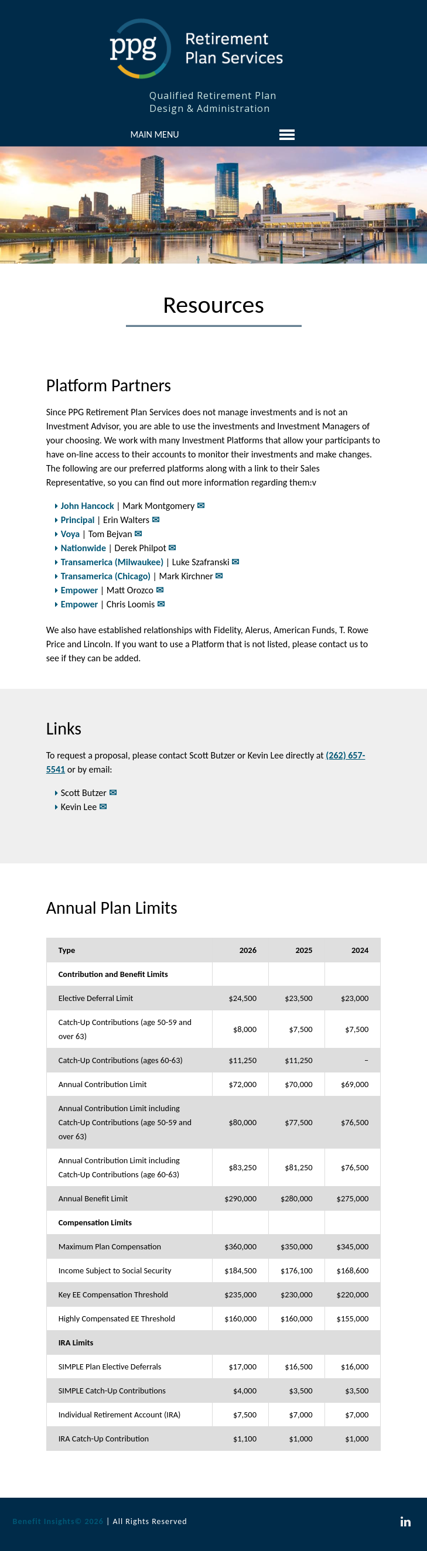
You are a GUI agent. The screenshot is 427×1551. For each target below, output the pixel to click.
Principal (78, 519)
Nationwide (83, 548)
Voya (70, 533)
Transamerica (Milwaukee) (112, 562)
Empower (79, 590)
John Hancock (87, 505)
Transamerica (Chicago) (106, 576)
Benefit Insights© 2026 (58, 1521)
